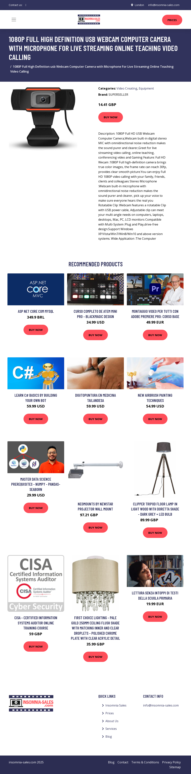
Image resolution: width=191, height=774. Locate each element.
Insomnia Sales (115, 705)
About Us (111, 721)
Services (111, 729)
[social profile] (26, 5)
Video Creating (127, 88)
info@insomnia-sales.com (163, 5)
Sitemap (175, 767)
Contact (123, 762)
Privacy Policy (171, 762)
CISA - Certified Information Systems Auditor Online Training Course (35, 622)
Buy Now (111, 117)
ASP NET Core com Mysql (36, 311)
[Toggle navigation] (14, 19)
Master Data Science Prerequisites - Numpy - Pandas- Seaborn (35, 484)
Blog (108, 736)
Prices (172, 20)
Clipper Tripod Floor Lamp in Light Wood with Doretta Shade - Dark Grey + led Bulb (155, 509)
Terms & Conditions (145, 762)
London (139, 5)
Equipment (146, 88)
